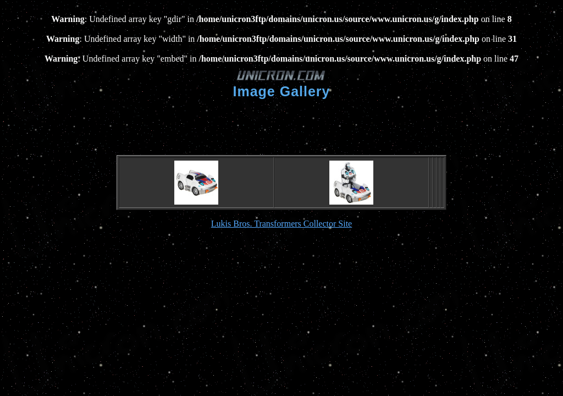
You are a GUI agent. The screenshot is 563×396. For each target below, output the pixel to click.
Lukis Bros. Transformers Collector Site (281, 223)
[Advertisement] (281, 126)
